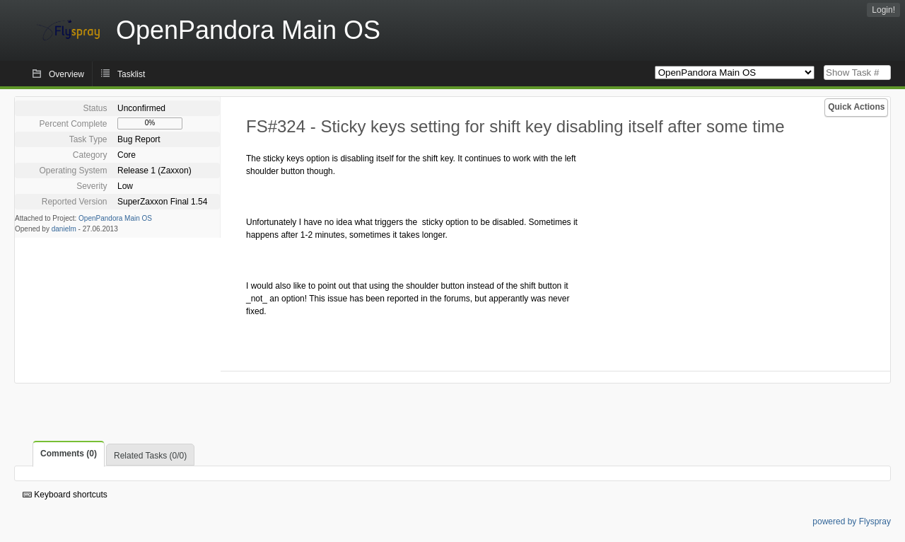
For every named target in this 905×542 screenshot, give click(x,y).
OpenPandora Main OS (115, 218)
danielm (64, 229)
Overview (66, 74)
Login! (883, 10)
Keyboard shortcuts (65, 495)
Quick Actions (856, 107)
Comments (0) (68, 454)
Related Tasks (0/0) (150, 456)
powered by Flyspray (851, 521)
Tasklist (131, 74)
